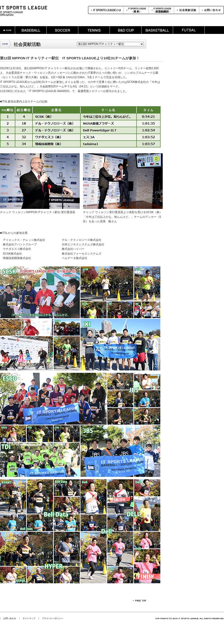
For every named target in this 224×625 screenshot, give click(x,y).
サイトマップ (29, 618)
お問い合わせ (9, 618)
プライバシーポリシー (52, 618)
